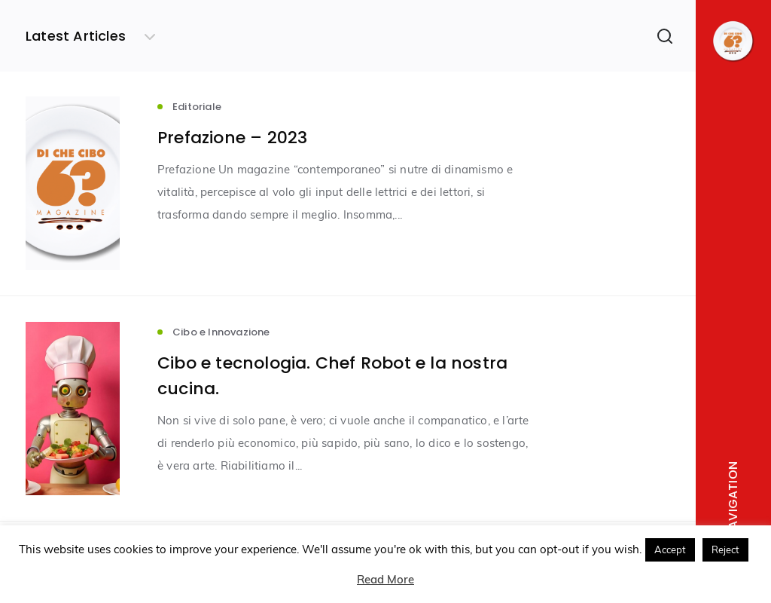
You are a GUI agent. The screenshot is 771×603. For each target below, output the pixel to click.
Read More (385, 579)
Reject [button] (725, 549)
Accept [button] (670, 549)
